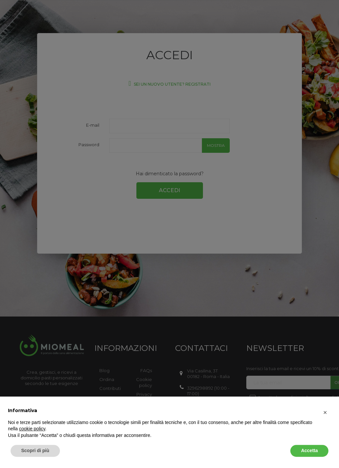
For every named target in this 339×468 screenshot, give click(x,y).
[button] (325, 411)
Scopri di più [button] (35, 449)
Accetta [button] (309, 449)
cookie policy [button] (32, 428)
